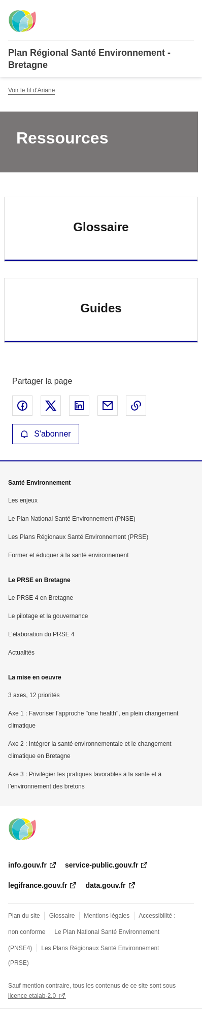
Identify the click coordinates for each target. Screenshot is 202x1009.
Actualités (21, 652)
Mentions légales (106, 915)
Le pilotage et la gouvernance (48, 616)
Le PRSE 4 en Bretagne (40, 597)
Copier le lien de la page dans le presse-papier (136, 405)
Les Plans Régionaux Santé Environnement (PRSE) (78, 536)
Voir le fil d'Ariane (31, 90)
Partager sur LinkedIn (79, 405)
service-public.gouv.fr (101, 865)
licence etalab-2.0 (32, 995)
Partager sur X (51, 405)
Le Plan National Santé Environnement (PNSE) (72, 518)
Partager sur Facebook (22, 405)
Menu (188, 12)
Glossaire (100, 227)
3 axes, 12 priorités (33, 695)
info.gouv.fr (27, 865)
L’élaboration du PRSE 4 (41, 634)
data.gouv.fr (105, 885)
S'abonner (45, 433)
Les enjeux (23, 500)
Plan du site (24, 915)
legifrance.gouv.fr (37, 885)
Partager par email (107, 405)
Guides (100, 308)
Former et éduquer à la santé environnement (68, 555)
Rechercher (167, 12)
